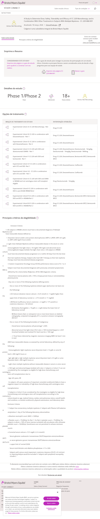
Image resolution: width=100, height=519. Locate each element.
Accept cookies (51, 498)
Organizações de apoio (63, 491)
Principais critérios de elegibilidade (31, 40)
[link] (14, 482)
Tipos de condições (81, 9)
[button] (95, 9)
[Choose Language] (95, 3)
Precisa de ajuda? (83, 2)
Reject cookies (51, 503)
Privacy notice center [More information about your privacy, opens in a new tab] (14, 513)
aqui (77, 467)
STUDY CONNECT (12, 8)
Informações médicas (81, 469)
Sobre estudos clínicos (61, 9)
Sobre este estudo (8, 38)
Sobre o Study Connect (40, 486)
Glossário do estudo (62, 488)
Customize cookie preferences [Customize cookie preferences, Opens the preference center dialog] (51, 509)
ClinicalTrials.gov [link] (53, 25)
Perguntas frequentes (62, 486)
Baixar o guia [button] (79, 71)
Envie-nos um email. (55, 475)
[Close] (57, 492)
